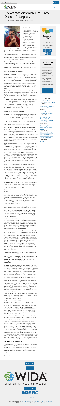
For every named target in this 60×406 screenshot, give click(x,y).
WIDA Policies (30, 397)
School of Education (27, 401)
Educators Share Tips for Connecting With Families (46, 112)
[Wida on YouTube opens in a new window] (49, 53)
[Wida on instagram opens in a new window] (50, 50)
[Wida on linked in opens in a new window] (46, 53)
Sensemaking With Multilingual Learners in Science (46, 127)
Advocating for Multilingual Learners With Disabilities (47, 107)
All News (42, 141)
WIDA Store (30, 368)
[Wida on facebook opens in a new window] (44, 50)
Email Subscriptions (29, 388)
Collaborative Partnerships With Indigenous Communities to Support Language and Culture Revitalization (47, 135)
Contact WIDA (30, 364)
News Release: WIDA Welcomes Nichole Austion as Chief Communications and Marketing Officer (47, 120)
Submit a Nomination (48, 90)
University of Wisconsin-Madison (43, 401)
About (6, 20)
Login (54, 2)
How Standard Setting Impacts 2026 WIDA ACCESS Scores (47, 101)
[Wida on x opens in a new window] (47, 50)
